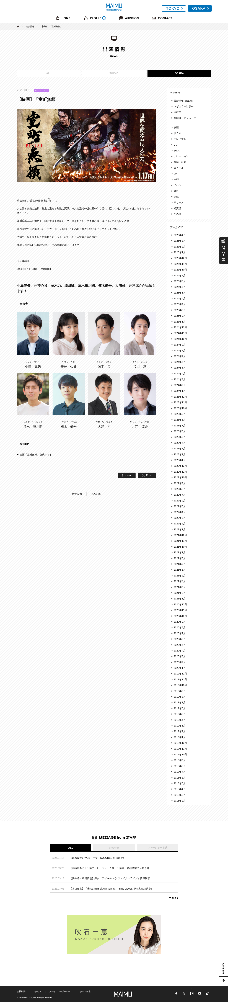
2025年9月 (180, 275)
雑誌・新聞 (180, 162)
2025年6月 (180, 292)
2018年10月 (180, 754)
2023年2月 (180, 454)
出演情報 (30, 26)
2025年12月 (180, 258)
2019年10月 (180, 685)
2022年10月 (180, 477)
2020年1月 (180, 667)
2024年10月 (180, 339)
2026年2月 (180, 246)
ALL (48, 73)
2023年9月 (180, 414)
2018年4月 (180, 789)
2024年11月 (180, 333)
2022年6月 (180, 500)
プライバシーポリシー (59, 991)
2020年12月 (180, 604)
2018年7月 (180, 771)
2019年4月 (180, 719)
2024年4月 (180, 373)
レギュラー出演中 (184, 106)
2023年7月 (180, 425)
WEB (176, 179)
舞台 (176, 190)
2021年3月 (180, 587)
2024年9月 (180, 344)
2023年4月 (180, 442)
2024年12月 (180, 327)
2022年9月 (180, 483)
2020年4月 (180, 650)
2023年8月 (180, 419)
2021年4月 (180, 581)
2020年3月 (180, 656)
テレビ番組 (180, 139)
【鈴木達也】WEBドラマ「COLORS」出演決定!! (97, 857)
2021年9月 (180, 552)
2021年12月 (180, 535)
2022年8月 (180, 489)
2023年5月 (180, 437)
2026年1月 (180, 252)
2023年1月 (180, 460)
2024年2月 (180, 385)
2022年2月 (180, 523)
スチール (179, 167)
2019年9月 (180, 691)
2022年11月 (180, 471)
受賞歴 (177, 208)
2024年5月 (180, 367)
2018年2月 (180, 800)
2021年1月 (180, 598)
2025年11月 (180, 263)
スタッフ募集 (84, 991)
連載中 (177, 112)
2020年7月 (180, 633)
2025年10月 (180, 269)
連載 (176, 196)
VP (175, 173)
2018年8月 (180, 766)
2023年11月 (180, 402)
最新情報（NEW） (184, 100)
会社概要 (21, 991)
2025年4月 (180, 304)
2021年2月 (180, 592)
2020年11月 (180, 610)
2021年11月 (180, 540)
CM (176, 144)
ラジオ (177, 150)
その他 (177, 214)
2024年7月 (180, 356)
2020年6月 (180, 639)
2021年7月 (180, 564)
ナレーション (181, 156)
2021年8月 (180, 558)
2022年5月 (180, 506)
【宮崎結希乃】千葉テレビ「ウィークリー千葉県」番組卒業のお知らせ (109, 868)
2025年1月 (180, 321)
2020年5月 (180, 644)
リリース (179, 202)
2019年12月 (180, 673)
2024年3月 (180, 379)
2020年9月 (180, 621)
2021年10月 (180, 546)
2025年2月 (180, 315)
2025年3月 (180, 310)
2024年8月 (180, 350)
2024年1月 (180, 390)
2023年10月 (180, 408)
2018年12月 (180, 742)
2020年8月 (180, 627)
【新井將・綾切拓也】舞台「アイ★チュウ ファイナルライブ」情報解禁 (109, 878)
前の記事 (77, 494)
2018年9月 (180, 760)
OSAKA (179, 73)
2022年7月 (180, 494)
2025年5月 (180, 298)
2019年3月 (180, 725)
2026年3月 (180, 240)
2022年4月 (180, 512)
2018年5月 (180, 783)
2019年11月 (180, 679)
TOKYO (114, 73)
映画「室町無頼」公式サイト (36, 454)
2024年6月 (180, 361)
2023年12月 (180, 396)
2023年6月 (180, 431)
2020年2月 (180, 662)
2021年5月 (180, 575)
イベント (179, 185)
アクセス (37, 991)
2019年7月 (180, 702)
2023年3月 (180, 448)
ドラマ (177, 133)
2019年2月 (180, 731)
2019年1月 (180, 737)
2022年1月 (180, 529)
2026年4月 (180, 235)
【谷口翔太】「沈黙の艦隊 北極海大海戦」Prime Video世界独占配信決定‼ (110, 888)
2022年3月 (180, 517)
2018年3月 (180, 795)
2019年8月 (180, 696)
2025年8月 (180, 281)
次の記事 (96, 494)
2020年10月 (180, 616)
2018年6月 (180, 777)
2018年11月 (180, 748)
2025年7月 (180, 286)
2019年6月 (180, 708)
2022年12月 (180, 465)
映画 (176, 127)
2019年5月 (180, 714)
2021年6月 (180, 569)
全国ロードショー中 (185, 118)
